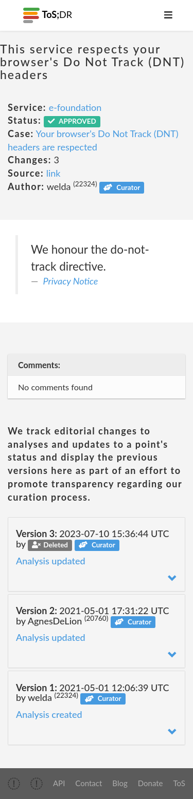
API (59, 783)
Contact (88, 783)
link (53, 173)
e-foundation (75, 107)
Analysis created (49, 714)
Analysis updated (50, 560)
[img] (14, 783)
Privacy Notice (70, 281)
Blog (119, 783)
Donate (150, 783)
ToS (179, 783)
